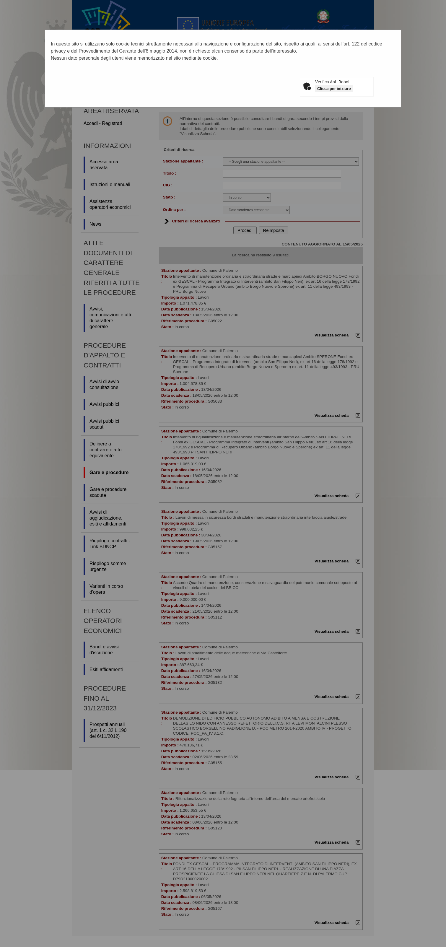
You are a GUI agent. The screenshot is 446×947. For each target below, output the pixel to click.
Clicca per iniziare (334, 88)
